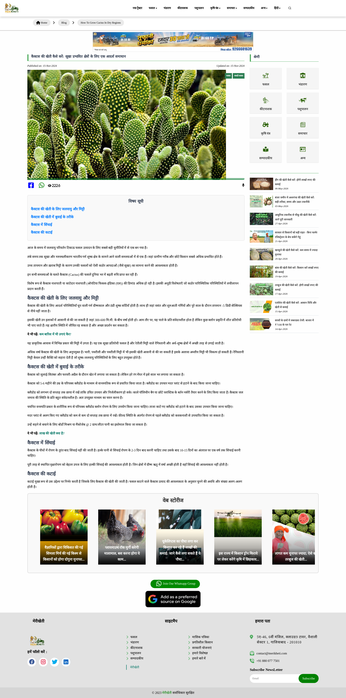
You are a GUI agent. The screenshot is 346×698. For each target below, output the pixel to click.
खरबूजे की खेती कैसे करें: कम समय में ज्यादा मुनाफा (296, 252)
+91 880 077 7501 (265, 661)
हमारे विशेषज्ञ (200, 653)
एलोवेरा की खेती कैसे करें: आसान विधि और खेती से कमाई (295, 305)
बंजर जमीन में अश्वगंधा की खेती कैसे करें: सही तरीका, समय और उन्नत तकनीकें (294, 199)
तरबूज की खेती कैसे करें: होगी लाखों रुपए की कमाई (296, 287)
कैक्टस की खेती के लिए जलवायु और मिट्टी (58, 209)
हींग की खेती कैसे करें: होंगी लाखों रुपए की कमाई (295, 182)
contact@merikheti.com (268, 653)
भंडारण (167, 8)
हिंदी (277, 8)
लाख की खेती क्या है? (52, 433)
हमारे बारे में (199, 658)
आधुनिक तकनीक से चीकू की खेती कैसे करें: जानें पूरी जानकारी (295, 217)
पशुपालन (198, 8)
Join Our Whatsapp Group (175, 584)
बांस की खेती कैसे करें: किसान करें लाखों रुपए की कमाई (296, 270)
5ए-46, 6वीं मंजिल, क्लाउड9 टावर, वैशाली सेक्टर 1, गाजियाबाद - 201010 (287, 639)
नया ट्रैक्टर (137, 8)
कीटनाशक (182, 8)
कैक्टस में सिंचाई (41, 225)
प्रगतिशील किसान (202, 642)
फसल (153, 8)
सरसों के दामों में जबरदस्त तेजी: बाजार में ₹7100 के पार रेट (294, 322)
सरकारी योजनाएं (202, 648)
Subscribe (308, 678)
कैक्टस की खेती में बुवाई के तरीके (52, 217)
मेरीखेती (134, 667)
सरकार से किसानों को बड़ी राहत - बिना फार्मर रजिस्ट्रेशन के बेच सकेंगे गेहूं (296, 234)
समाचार (232, 8)
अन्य (264, 8)
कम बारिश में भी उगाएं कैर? (55, 334)
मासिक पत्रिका (200, 637)
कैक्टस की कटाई (41, 232)
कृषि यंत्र (215, 8)
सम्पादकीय (248, 8)
